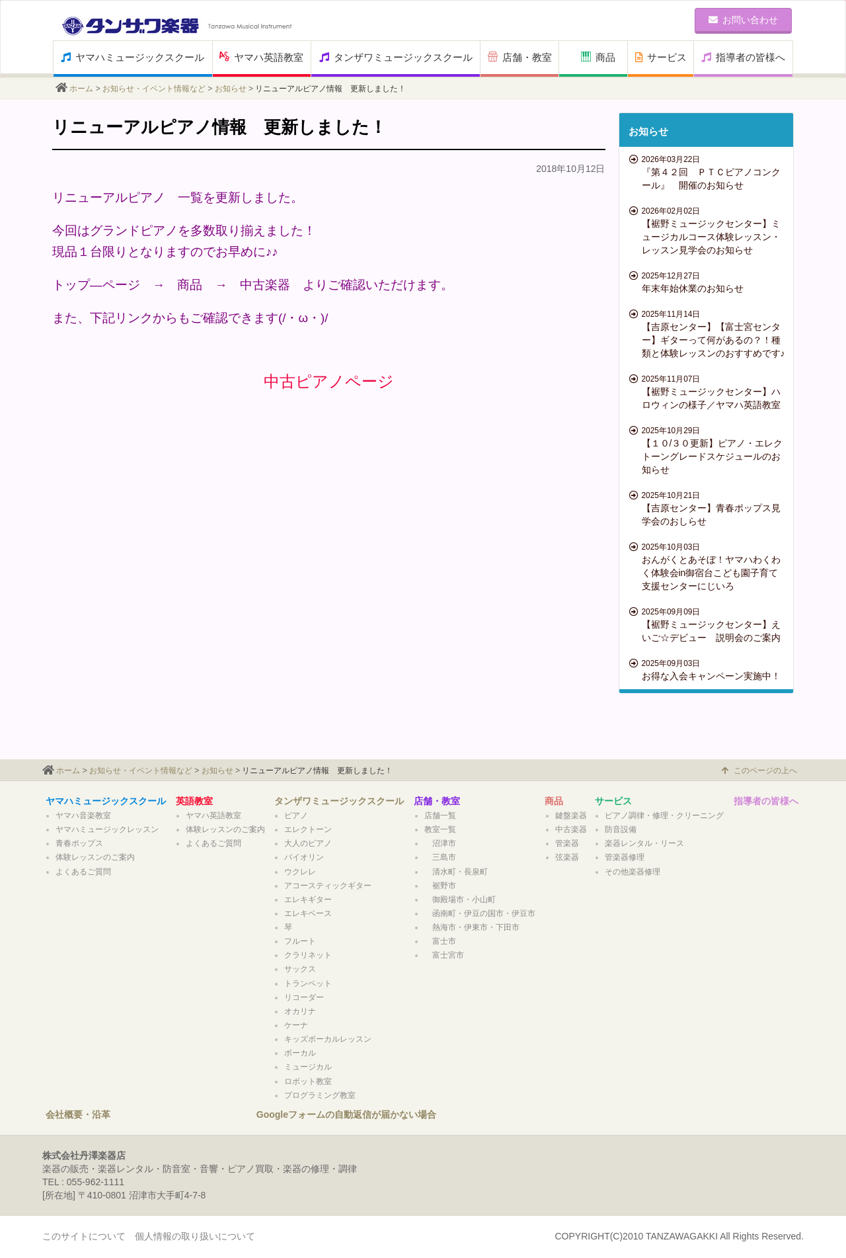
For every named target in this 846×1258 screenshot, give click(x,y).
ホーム (81, 88)
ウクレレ (300, 871)
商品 (598, 57)
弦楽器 (567, 857)
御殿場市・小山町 (460, 899)
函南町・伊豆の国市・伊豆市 (479, 913)
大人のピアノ (308, 843)
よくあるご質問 (83, 871)
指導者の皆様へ (743, 57)
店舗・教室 (520, 57)
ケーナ (296, 1025)
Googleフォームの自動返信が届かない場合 (346, 1114)
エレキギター (308, 899)
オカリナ (300, 1011)
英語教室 (194, 801)
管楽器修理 (624, 857)
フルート (300, 941)
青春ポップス (79, 843)
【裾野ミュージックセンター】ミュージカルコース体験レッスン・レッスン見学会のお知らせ (708, 230)
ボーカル (300, 1053)
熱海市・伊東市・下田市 (471, 927)
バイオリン (304, 857)
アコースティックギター (327, 885)
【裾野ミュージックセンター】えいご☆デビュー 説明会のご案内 (708, 624)
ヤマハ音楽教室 (83, 815)
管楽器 (567, 843)
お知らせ (231, 88)
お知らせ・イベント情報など (154, 88)
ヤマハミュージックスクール (132, 57)
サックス (300, 969)
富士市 (440, 941)
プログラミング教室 (320, 1095)
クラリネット (308, 955)
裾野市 (440, 885)
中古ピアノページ (329, 381)
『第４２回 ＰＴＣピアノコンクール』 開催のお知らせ (708, 171)
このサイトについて (84, 1236)
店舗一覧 (440, 815)
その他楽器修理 (632, 871)
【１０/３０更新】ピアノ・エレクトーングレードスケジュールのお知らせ (708, 450)
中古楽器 (571, 829)
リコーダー (304, 997)
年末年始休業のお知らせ (708, 282)
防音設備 (620, 829)
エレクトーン (308, 829)
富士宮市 (444, 955)
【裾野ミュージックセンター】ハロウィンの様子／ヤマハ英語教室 (708, 391)
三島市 (440, 857)
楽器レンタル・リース (644, 843)
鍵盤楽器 (571, 815)
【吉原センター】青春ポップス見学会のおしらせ (708, 507)
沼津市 (440, 843)
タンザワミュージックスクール (396, 57)
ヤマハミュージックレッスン (107, 829)
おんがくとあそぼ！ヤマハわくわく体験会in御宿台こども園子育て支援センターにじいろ (708, 566)
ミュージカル (308, 1066)
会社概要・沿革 (78, 1114)
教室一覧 (440, 829)
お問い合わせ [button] (743, 20)
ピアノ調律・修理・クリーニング (664, 815)
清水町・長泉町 (456, 871)
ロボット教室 (312, 1081)
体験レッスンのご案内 (95, 857)
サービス (661, 57)
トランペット (308, 983)
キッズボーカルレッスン (327, 1039)
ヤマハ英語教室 (261, 57)
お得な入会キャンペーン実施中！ (708, 669)
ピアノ (296, 815)
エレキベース (308, 913)
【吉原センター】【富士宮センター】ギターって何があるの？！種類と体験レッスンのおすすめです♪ (708, 333)
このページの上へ (759, 770)
